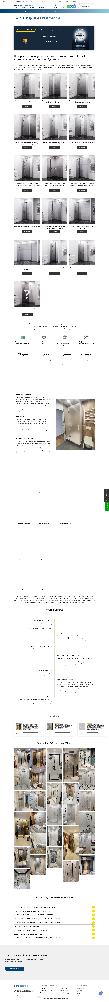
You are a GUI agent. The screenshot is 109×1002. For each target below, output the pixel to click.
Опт (38, 1)
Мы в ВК (78, 993)
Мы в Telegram (80, 990)
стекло (60, 11)
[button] (86, 6)
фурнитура (68, 11)
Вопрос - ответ (45, 1)
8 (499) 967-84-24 (58, 5)
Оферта (41, 992)
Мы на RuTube (80, 992)
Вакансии (29, 1)
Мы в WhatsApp (80, 988)
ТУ (34, 1)
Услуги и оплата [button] (7, 1)
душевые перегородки (32, 11)
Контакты (73, 1)
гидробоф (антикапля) (48, 11)
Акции (53, 1)
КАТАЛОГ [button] (19, 11)
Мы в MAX (79, 995)
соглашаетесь (5, 996)
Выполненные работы (63, 1)
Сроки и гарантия (19, 1)
